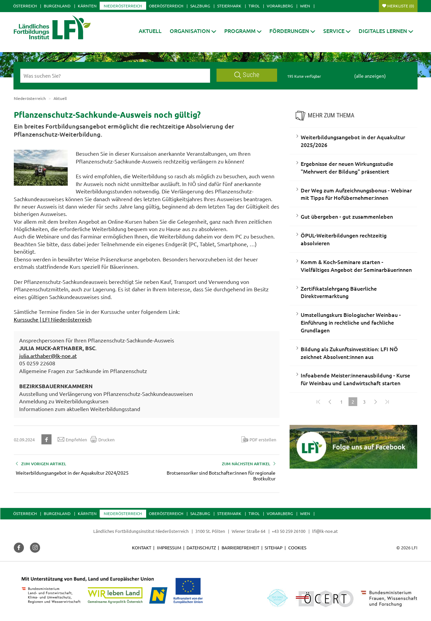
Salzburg (200, 5)
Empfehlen (72, 439)
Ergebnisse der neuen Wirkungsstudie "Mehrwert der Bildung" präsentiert (347, 167)
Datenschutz (201, 547)
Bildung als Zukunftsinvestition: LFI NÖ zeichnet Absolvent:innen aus (349, 352)
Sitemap (274, 547)
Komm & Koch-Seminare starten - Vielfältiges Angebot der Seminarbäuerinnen (356, 265)
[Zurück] (330, 401)
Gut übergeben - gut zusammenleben (347, 216)
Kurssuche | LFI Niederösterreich (53, 319)
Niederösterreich (123, 5)
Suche (246, 75)
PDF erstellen (258, 439)
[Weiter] (375, 401)
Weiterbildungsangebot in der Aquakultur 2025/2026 (353, 140)
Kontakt (141, 547)
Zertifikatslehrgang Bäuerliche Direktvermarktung (339, 292)
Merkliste (400, 5)
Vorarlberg (280, 5)
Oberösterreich (166, 5)
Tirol (254, 5)
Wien (305, 5)
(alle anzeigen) (370, 76)
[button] (193, 31)
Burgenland (57, 5)
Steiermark (229, 5)
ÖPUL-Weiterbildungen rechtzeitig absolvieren (344, 239)
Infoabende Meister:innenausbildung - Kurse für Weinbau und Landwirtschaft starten (355, 379)
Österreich (25, 5)
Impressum (169, 547)
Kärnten (87, 5)
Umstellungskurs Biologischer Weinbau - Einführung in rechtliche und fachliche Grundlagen (351, 322)
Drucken (102, 439)
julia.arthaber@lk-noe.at (48, 355)
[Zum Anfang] (318, 401)
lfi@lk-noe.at (325, 531)
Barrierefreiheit (240, 547)
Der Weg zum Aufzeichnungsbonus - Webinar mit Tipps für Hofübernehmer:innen (356, 194)
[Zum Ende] (387, 401)
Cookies (297, 547)
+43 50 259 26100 (288, 531)
